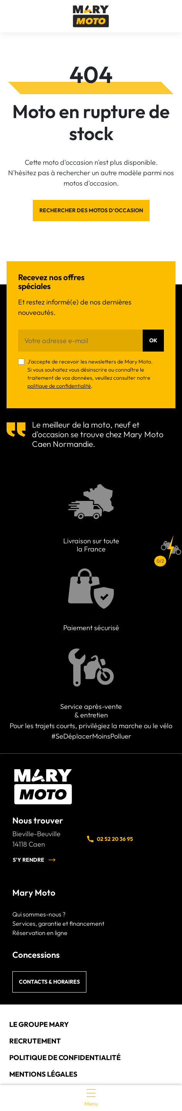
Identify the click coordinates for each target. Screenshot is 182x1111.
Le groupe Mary (39, 1024)
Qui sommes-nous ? (39, 914)
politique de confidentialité (59, 385)
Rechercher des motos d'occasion (91, 210)
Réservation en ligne (39, 933)
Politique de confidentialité (65, 1057)
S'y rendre (34, 860)
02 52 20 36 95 (109, 839)
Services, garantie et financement (58, 923)
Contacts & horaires (49, 981)
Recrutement (35, 1041)
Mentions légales (43, 1074)
